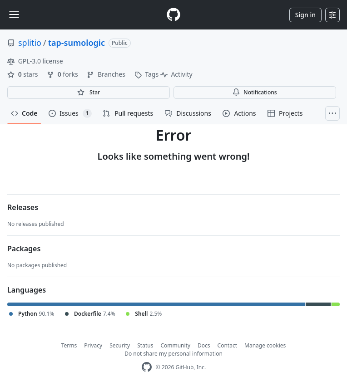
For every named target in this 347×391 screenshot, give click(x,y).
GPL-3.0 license (35, 61)
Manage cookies (265, 345)
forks (63, 74)
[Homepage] (173, 14)
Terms (69, 345)
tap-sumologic (76, 42)
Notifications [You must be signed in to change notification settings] (255, 92)
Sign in (305, 14)
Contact (227, 345)
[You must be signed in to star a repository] (88, 92)
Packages (23, 249)
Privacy (93, 345)
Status (145, 345)
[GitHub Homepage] (146, 367)
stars (23, 74)
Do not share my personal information (173, 353)
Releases (22, 207)
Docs (204, 345)
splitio (29, 42)
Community (175, 345)
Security (119, 345)
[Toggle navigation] (14, 14)
